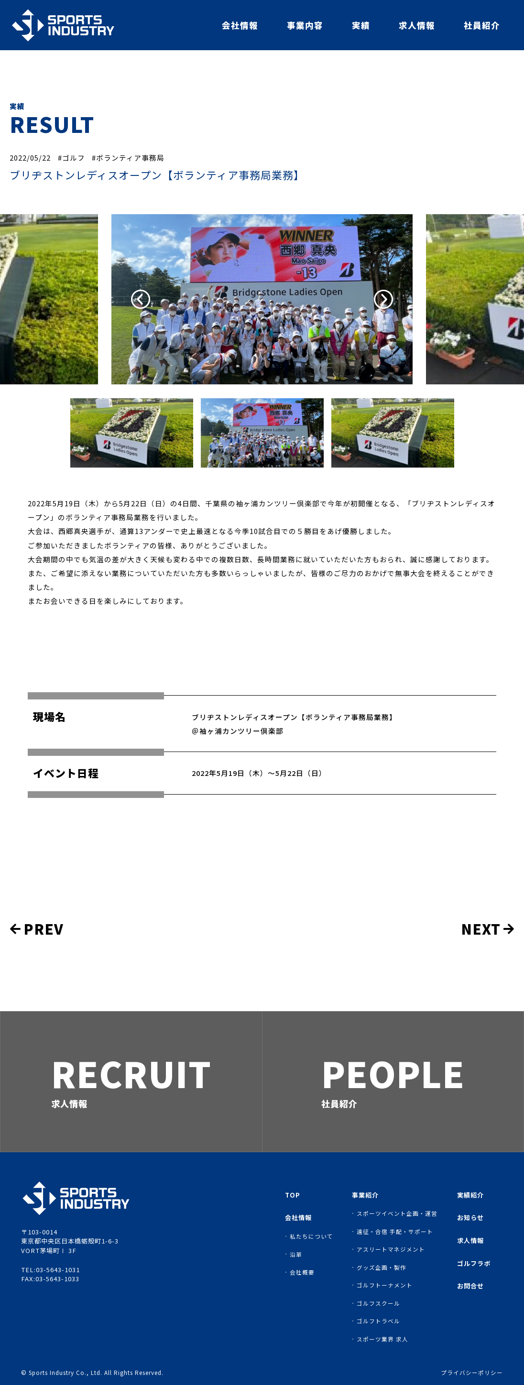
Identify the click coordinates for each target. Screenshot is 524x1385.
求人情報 (417, 25)
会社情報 (240, 25)
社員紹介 (482, 25)
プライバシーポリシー (472, 1372)
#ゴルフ (71, 158)
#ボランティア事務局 (128, 158)
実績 (361, 25)
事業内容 (305, 25)
